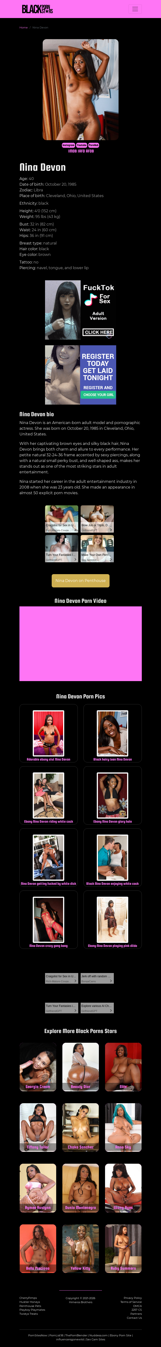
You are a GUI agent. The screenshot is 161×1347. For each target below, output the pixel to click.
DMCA (137, 1306)
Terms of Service (131, 1302)
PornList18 (56, 1335)
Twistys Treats (28, 1313)
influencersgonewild (70, 1339)
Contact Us (134, 1317)
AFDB (90, 150)
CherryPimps (28, 1298)
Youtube (82, 145)
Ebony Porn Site (120, 1335)
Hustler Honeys (29, 1302)
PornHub (93, 145)
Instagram (68, 145)
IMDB (72, 150)
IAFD (81, 150)
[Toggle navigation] (135, 9)
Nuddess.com (98, 1335)
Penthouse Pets (30, 1306)
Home (23, 27)
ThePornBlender (76, 1335)
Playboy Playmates (32, 1309)
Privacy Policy (133, 1298)
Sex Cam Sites (95, 1339)
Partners (136, 1313)
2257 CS (137, 1309)
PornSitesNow (37, 1335)
